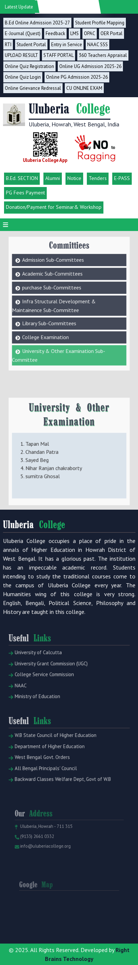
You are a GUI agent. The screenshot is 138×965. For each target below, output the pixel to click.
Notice (74, 178)
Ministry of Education (41, 706)
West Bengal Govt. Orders (45, 771)
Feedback (55, 33)
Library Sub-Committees (53, 304)
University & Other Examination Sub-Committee (60, 330)
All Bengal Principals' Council (47, 780)
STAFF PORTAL (58, 55)
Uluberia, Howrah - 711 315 (48, 840)
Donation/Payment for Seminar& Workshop (54, 207)
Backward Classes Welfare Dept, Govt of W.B (61, 789)
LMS (74, 33)
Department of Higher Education (51, 762)
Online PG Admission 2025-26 (77, 77)
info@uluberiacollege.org (47, 856)
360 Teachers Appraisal (103, 55)
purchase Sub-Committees (55, 275)
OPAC (89, 33)
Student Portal (31, 44)
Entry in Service (66, 44)
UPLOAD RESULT (21, 55)
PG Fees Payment (25, 192)
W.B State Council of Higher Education (55, 753)
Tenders (98, 178)
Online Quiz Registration (29, 66)
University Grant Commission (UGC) (52, 679)
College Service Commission (46, 689)
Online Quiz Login (23, 77)
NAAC (27, 697)
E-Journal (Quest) (22, 33)
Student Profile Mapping (99, 23)
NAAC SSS (97, 44)
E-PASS (122, 178)
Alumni (52, 178)
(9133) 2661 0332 (40, 848)
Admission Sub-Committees (56, 252)
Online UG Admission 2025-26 (90, 66)
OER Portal (111, 33)
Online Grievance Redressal (33, 88)
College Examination (50, 315)
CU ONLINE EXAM (84, 88)
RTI (8, 44)
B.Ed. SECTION (22, 178)
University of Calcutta (41, 670)
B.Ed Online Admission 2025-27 (37, 23)
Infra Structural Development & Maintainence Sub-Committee (56, 289)
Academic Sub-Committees (55, 263)
